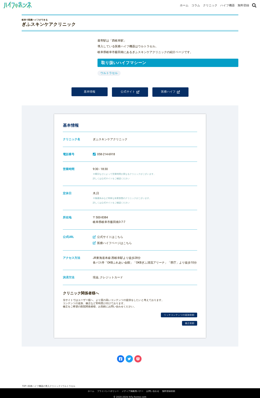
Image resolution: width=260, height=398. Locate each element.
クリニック (210, 5)
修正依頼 (189, 325)
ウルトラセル (109, 73)
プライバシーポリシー (108, 391)
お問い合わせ (152, 391)
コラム (195, 5)
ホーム (184, 5)
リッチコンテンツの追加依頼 (179, 317)
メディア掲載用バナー (132, 391)
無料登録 (243, 5)
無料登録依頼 (168, 391)
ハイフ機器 (227, 5)
